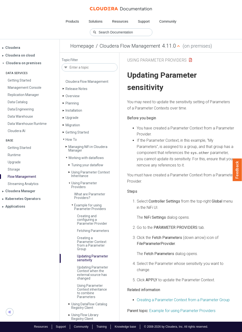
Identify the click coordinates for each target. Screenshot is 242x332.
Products (72, 21)
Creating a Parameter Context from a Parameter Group (91, 243)
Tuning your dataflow (87, 165)
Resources (120, 21)
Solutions (96, 21)
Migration (72, 125)
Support (144, 21)
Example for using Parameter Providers (90, 207)
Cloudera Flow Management (130, 46)
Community (168, 21)
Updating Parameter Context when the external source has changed (92, 272)
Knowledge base (125, 326)
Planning (72, 103)
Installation (73, 110)
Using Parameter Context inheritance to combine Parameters (92, 291)
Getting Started (77, 132)
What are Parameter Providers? (89, 196)
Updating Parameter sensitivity (92, 258)
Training (101, 326)
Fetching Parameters (93, 231)
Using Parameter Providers (84, 185)
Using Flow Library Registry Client (84, 316)
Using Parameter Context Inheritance (90, 174)
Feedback (237, 170)
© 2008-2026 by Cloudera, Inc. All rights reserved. (176, 326)
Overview (72, 96)
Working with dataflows (86, 158)
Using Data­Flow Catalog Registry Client (89, 306)
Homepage (82, 46)
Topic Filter (70, 60)
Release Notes (76, 89)
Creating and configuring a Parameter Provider (92, 219)
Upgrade (71, 118)
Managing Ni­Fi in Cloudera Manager (87, 148)
